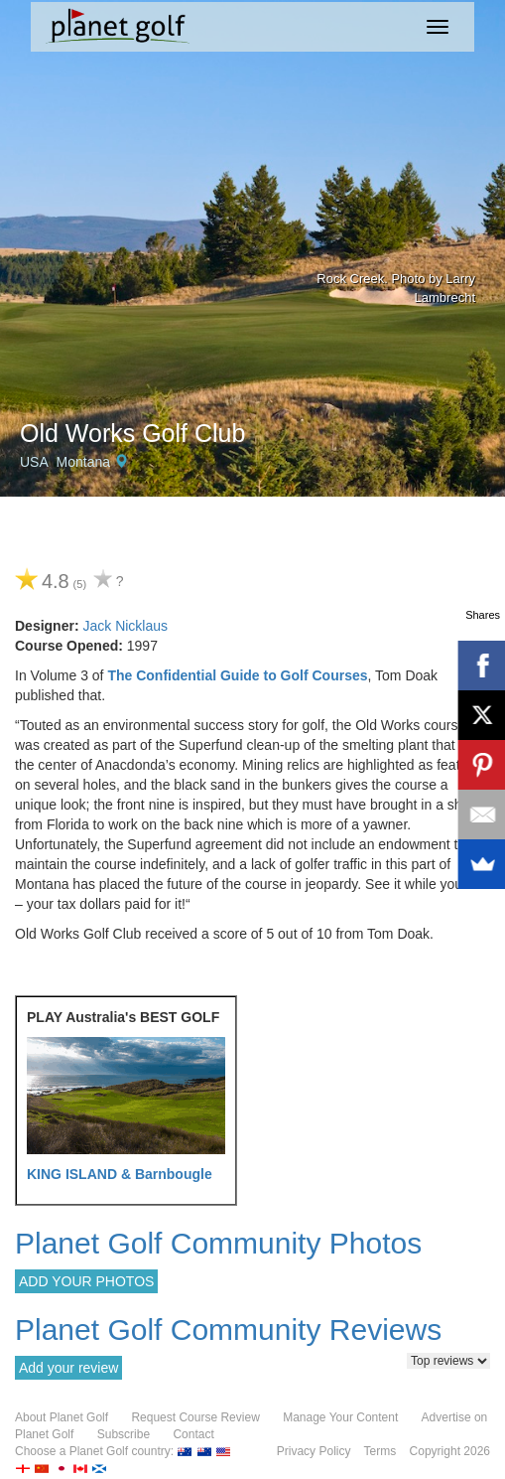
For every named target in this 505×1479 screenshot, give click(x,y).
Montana (83, 462)
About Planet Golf (61, 1417)
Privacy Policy (314, 1451)
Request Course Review (195, 1417)
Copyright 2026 (450, 1451)
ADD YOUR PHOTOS (86, 1281)
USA (34, 462)
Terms (380, 1451)
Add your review (68, 1368)
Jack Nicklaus (125, 626)
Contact (193, 1434)
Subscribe (123, 1434)
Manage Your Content (340, 1417)
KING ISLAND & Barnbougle (119, 1174)
